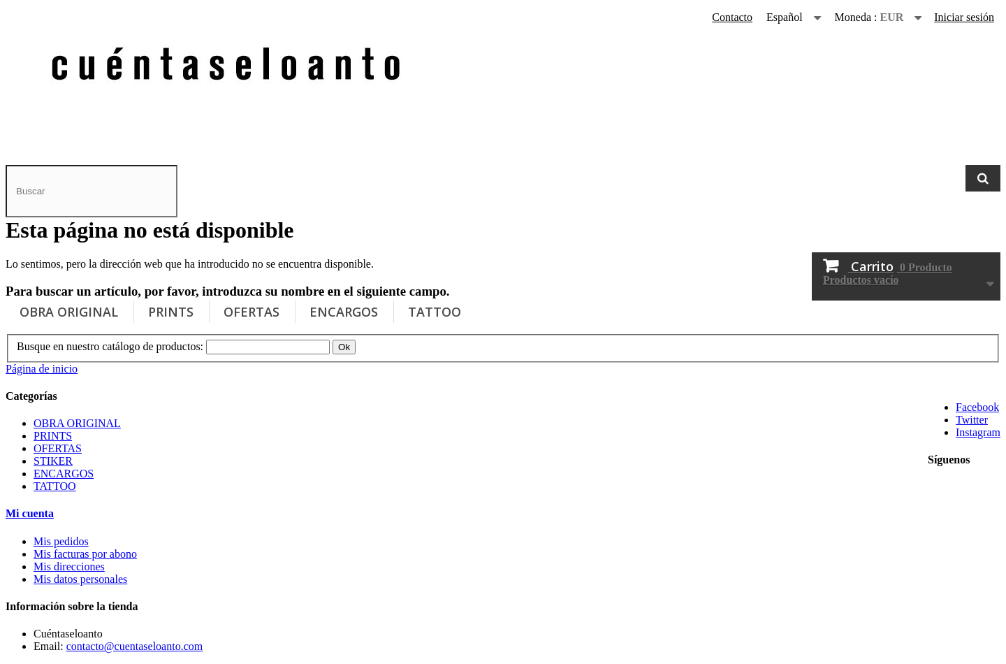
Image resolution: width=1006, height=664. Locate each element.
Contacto (732, 17)
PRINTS (171, 311)
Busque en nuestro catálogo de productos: (110, 346)
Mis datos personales (80, 579)
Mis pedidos (61, 541)
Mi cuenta (30, 513)
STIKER (53, 461)
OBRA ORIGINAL (69, 311)
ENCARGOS (343, 311)
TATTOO (434, 311)
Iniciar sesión (964, 17)
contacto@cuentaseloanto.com (134, 646)
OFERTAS (251, 311)
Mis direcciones (69, 566)
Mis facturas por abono (85, 554)
